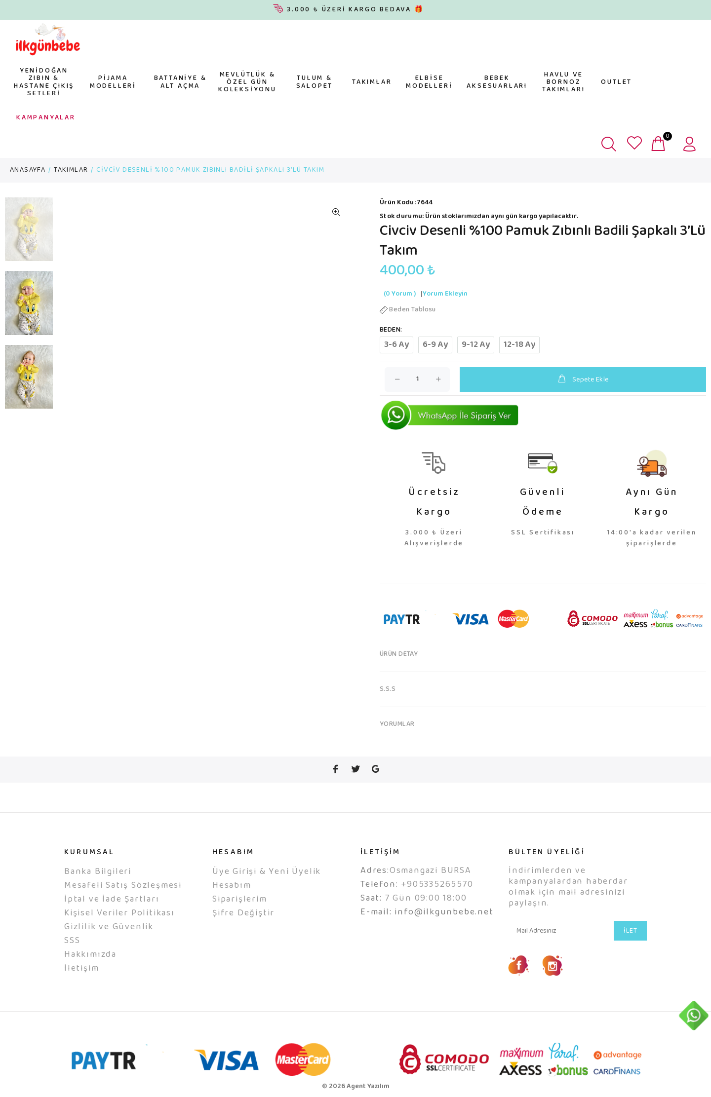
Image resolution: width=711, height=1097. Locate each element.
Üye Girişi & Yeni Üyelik (266, 872)
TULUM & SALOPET (314, 82)
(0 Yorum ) (400, 294)
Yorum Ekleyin (445, 294)
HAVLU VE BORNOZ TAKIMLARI (563, 82)
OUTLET (616, 82)
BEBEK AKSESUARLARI (497, 82)
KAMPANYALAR (46, 118)
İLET (630, 931)
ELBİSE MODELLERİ (429, 82)
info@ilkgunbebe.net (444, 912)
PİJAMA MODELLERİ (113, 82)
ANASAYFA (27, 170)
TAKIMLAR (372, 82)
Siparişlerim (239, 900)
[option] (29, 234)
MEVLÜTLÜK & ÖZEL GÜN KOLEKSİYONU (247, 82)
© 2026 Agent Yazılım (356, 1087)
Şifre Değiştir (243, 913)
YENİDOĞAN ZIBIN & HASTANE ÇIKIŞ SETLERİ (44, 82)
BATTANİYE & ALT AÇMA (180, 82)
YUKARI (693, 1049)
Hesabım (231, 886)
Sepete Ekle (582, 380)
